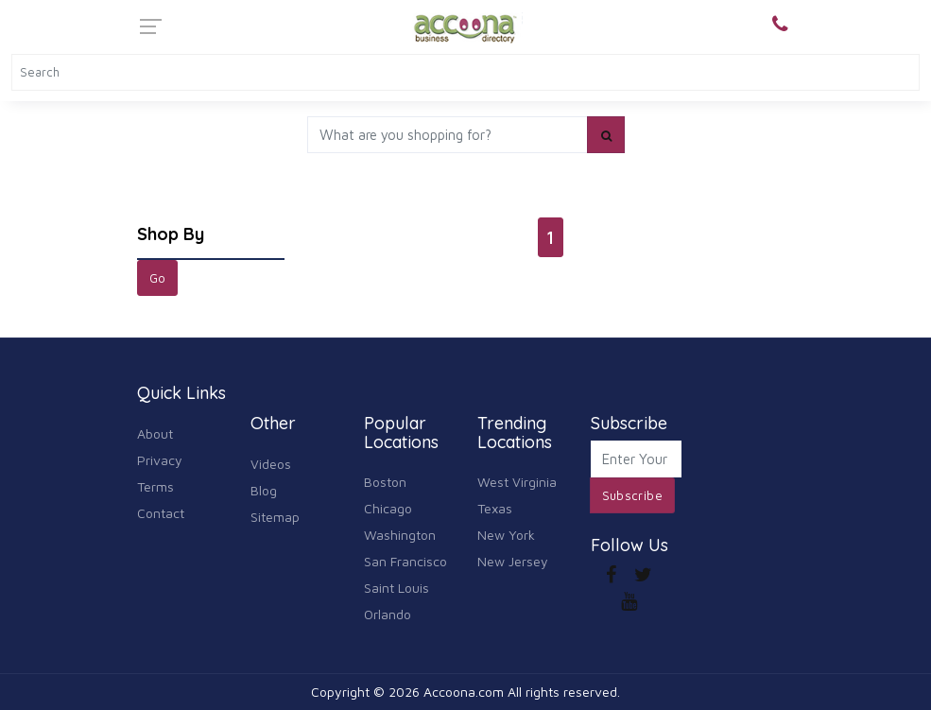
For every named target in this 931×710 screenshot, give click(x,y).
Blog (263, 490)
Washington (400, 535)
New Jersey (512, 561)
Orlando (387, 614)
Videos (270, 464)
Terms (155, 486)
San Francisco (405, 561)
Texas (494, 508)
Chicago (388, 508)
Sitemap (275, 517)
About (155, 433)
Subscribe (633, 495)
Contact (160, 513)
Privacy (159, 460)
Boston (385, 482)
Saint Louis (396, 588)
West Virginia (517, 482)
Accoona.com (463, 692)
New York (506, 535)
